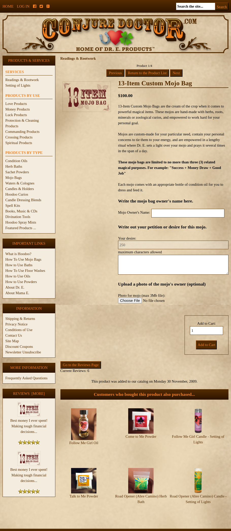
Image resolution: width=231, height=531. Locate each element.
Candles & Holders (19, 189)
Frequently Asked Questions (26, 378)
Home (8, 6)
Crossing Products (18, 137)
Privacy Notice (16, 324)
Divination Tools (17, 217)
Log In (23, 6)
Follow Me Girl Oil (83, 443)
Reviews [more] (29, 394)
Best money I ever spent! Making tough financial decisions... (28, 424)
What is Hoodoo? (18, 254)
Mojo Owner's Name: (134, 212)
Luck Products (16, 115)
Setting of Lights (17, 85)
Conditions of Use (18, 330)
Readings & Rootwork (22, 80)
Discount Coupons (19, 347)
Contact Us (13, 335)
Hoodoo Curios (16, 194)
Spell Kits (12, 206)
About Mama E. (17, 293)
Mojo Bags (13, 178)
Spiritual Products (18, 143)
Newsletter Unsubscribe (23, 352)
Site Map (12, 341)
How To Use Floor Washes (25, 271)
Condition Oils (16, 161)
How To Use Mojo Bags (23, 259)
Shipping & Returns (20, 319)
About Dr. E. (14, 287)
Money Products (17, 109)
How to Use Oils (17, 276)
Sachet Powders (17, 172)
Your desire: (127, 238)
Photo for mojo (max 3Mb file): (141, 295)
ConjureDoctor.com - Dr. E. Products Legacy (84, 528)
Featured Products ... (20, 228)
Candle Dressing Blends (23, 200)
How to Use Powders (21, 282)
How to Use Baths (18, 265)
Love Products (16, 104)
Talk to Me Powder (84, 481)
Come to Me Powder (140, 436)
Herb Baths (13, 166)
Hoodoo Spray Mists (20, 222)
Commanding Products (22, 132)
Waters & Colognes (19, 183)
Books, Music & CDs (21, 211)
